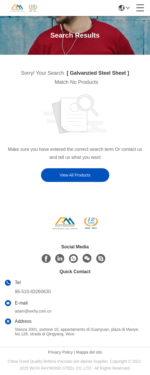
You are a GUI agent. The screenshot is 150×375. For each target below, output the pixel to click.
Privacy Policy (60, 352)
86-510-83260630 (33, 291)
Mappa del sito (89, 352)
